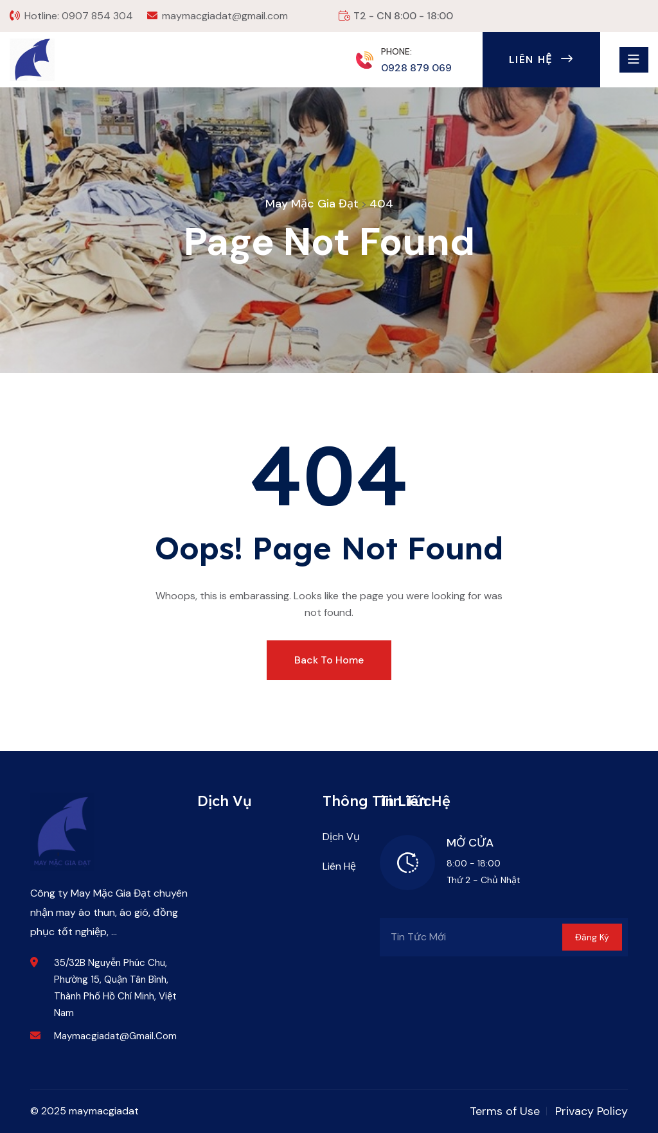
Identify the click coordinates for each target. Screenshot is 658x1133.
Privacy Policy (591, 1111)
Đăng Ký (592, 937)
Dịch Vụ (341, 836)
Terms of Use (505, 1111)
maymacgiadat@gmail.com (225, 15)
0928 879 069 (416, 68)
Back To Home (329, 660)
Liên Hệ (541, 59)
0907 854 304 (97, 15)
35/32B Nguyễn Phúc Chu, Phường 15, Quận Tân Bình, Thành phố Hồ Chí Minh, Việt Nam (115, 987)
